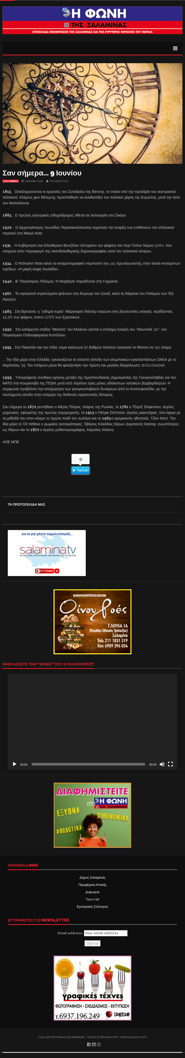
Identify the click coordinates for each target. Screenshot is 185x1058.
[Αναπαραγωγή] (14, 764)
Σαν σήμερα (10, 181)
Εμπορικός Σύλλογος (92, 907)
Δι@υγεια (92, 892)
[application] (92, 721)
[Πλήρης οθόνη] (170, 764)
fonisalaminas (59, 181)
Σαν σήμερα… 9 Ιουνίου (42, 173)
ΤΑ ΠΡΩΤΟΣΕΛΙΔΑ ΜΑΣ (26, 504)
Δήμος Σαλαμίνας (92, 877)
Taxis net (92, 899)
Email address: (93, 933)
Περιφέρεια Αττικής (92, 885)
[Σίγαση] (162, 764)
